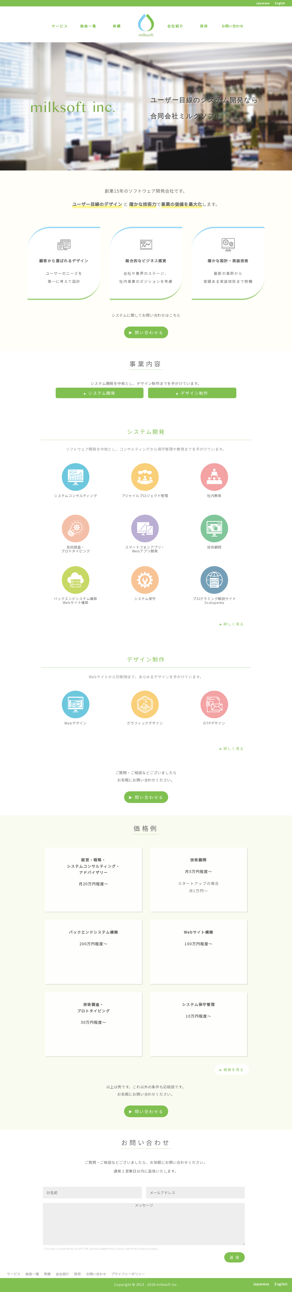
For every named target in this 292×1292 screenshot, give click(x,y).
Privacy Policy (116, 1248)
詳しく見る (234, 624)
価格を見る (234, 1069)
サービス (60, 26)
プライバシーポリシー (128, 1274)
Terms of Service (140, 1248)
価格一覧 (88, 26)
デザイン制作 (194, 393)
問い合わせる (149, 332)
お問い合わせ (232, 26)
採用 (204, 26)
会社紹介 (175, 26)
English (280, 3)
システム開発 (101, 393)
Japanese (262, 3)
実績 (117, 26)
